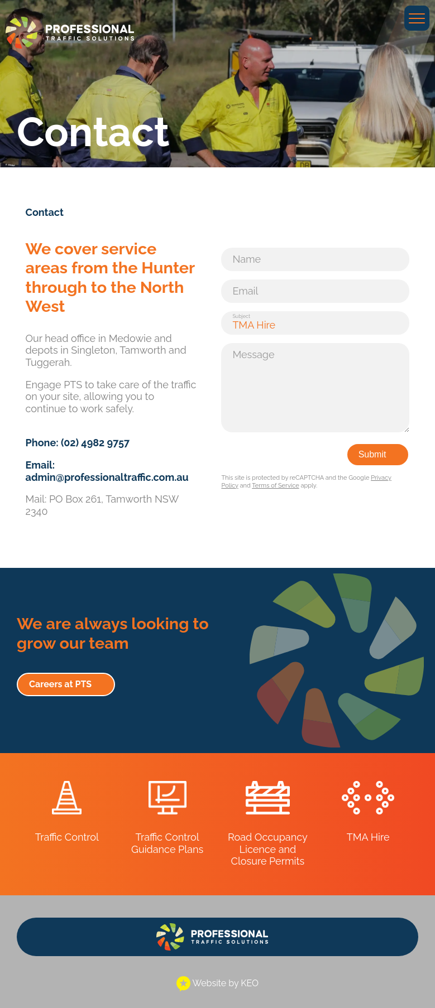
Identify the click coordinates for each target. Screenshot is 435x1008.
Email (245, 291)
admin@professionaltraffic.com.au (107, 477)
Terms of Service (275, 485)
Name (246, 259)
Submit (372, 454)
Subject (241, 317)
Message (253, 354)
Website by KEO (217, 983)
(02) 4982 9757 (95, 442)
